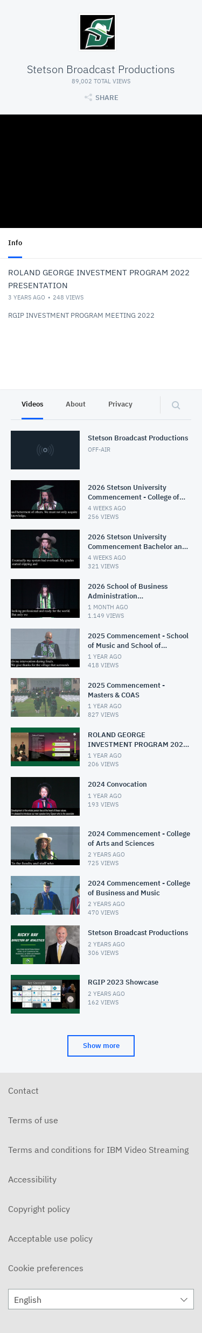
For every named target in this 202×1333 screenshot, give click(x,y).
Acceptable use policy (50, 1238)
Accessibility (32, 1179)
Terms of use (33, 1120)
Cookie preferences (45, 1268)
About (76, 404)
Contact (23, 1090)
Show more (101, 1045)
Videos (32, 404)
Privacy (120, 404)
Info (15, 242)
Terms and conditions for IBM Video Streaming (98, 1149)
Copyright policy (39, 1208)
